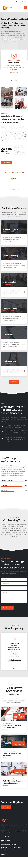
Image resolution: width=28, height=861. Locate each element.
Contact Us (4, 848)
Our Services (5, 850)
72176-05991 (6, 1)
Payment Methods (6, 852)
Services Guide (5, 855)
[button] (9, 189)
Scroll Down (5, 45)
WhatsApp (4, 859)
